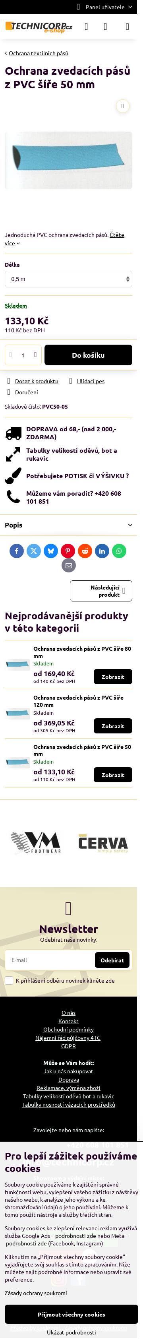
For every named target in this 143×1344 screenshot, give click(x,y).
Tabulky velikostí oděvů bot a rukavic (68, 1096)
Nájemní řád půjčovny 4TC (67, 1037)
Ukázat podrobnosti (71, 1332)
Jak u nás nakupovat (68, 1070)
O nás (68, 1012)
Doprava (68, 1079)
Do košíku (88, 354)
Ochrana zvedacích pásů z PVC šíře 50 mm (82, 750)
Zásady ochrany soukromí (36, 1292)
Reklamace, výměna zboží (68, 1087)
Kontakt (68, 1020)
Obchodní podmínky (68, 1029)
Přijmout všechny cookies (71, 1314)
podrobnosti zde (75, 1235)
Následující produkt (108, 591)
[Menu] (127, 27)
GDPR (68, 1045)
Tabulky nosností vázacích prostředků (68, 1104)
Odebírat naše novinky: (68, 939)
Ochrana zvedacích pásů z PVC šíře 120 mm (78, 701)
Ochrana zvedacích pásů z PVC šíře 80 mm (82, 652)
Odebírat (112, 960)
